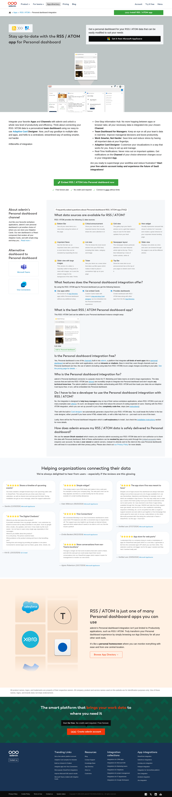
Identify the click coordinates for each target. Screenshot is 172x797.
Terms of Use (38, 794)
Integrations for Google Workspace (118, 780)
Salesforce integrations (145, 760)
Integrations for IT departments (116, 776)
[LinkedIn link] (156, 794)
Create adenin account (86, 732)
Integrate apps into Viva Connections (66, 766)
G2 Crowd (24, 553)
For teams (37, 4)
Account (138, 4)
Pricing (66, 4)
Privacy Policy (13, 794)
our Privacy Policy (121, 444)
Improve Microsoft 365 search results (66, 773)
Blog (74, 4)
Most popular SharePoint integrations (66, 770)
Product (24, 4)
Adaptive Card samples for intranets (66, 760)
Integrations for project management (118, 773)
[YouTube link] (161, 794)
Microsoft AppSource (28, 506)
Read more (26, 240)
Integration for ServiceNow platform (149, 770)
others (73, 404)
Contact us (13, 760)
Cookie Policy (25, 794)
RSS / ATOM (25, 12)
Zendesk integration (144, 777)
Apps (15, 12)
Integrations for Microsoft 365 (116, 763)
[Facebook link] (146, 794)
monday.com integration (145, 763)
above (91, 382)
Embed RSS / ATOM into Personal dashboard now (86, 182)
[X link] (151, 794)
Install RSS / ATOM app (138, 13)
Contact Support (90, 760)
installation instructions (146, 420)
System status (61, 794)
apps (107, 190)
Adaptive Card (20, 131)
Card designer (76, 412)
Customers (88, 773)
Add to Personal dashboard (65, 350)
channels (87, 361)
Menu (160, 4)
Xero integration (142, 773)
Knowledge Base (90, 763)
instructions (134, 406)
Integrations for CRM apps (115, 759)
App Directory (73, 294)
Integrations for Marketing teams (117, 766)
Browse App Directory (106, 654)
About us (87, 770)
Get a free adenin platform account (65, 756)
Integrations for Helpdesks (115, 770)
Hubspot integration (144, 766)
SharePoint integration (144, 756)
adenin (103, 361)
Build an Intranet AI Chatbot (63, 763)
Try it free (149, 4)
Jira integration (142, 780)
